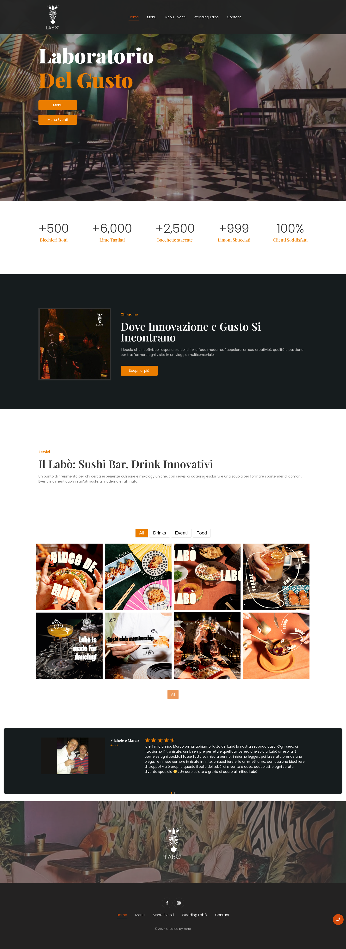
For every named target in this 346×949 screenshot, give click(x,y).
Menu (151, 17)
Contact (234, 17)
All (173, 694)
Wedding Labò (206, 17)
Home (134, 17)
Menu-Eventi (175, 17)
